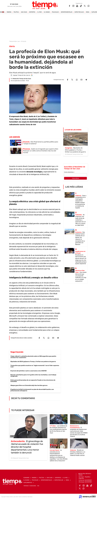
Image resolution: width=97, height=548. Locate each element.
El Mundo (47, 12)
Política (16, 12)
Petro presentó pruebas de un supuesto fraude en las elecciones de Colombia (32, 380)
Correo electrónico (69, 172)
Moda (87, 12)
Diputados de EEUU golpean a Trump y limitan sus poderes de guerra (33, 361)
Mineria (9, 12)
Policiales (55, 12)
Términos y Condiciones (29, 485)
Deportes (32, 12)
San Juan (24, 12)
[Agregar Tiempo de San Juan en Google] (21, 75)
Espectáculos (79, 12)
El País (39, 12)
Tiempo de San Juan (14, 41)
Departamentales (66, 12)
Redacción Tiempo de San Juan (22, 78)
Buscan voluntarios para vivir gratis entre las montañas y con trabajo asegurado (33, 375)
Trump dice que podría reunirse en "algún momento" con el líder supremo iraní (34, 366)
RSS (38, 485)
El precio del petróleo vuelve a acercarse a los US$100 (28, 371)
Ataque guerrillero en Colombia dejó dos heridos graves (28, 385)
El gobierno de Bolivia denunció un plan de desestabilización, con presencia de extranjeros (32, 390)
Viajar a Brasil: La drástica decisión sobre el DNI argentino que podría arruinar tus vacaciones (33, 356)
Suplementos (27, 482)
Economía (26, 477)
